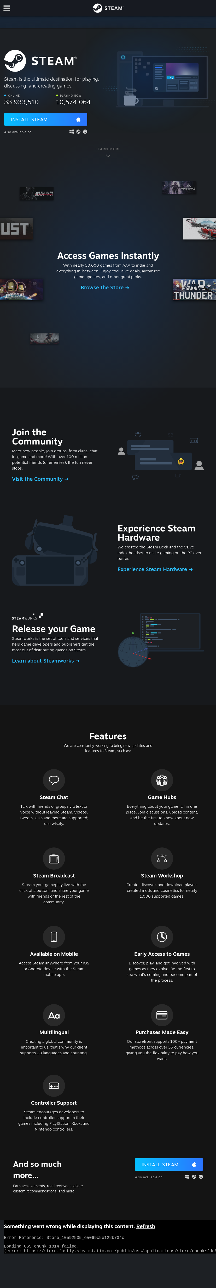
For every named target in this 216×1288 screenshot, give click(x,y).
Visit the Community (38, 479)
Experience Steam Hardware (153, 569)
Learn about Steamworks (43, 660)
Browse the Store (103, 287)
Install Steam (29, 119)
